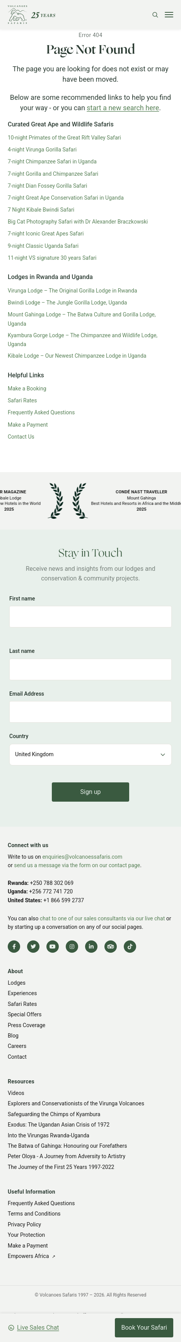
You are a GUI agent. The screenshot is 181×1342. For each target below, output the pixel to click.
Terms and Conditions (34, 1214)
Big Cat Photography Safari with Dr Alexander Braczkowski (78, 222)
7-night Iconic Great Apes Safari (46, 233)
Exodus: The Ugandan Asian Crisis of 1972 (58, 1125)
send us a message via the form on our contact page (77, 865)
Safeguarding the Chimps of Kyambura (54, 1114)
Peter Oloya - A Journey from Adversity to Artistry (66, 1156)
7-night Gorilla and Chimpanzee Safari (53, 174)
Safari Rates (22, 400)
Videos (16, 1093)
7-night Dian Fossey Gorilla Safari (47, 186)
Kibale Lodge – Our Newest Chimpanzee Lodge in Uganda (77, 356)
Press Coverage (26, 1025)
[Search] (155, 14)
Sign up (90, 791)
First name (22, 598)
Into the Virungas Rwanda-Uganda (48, 1135)
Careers (17, 1046)
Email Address (26, 693)
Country (18, 736)
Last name (22, 651)
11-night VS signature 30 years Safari (52, 258)
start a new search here (123, 108)
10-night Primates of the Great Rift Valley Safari (64, 138)
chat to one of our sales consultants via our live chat (102, 918)
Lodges (17, 983)
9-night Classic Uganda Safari (43, 246)
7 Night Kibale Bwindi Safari (41, 210)
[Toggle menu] (169, 14)
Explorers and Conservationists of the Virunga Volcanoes (76, 1103)
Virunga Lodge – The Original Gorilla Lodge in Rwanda (72, 291)
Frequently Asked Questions (41, 412)
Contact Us (21, 437)
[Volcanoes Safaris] (31, 14)
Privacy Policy (24, 1224)
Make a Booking (27, 388)
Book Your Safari (144, 1327)
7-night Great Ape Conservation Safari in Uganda (66, 198)
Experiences (22, 994)
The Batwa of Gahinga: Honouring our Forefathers (67, 1146)
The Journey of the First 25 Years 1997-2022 (61, 1167)
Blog (13, 1036)
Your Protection (26, 1235)
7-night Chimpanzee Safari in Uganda (52, 161)
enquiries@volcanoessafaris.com (82, 857)
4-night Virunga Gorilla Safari (42, 149)
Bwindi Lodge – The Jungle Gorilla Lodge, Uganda (67, 302)
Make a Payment (28, 425)
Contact (17, 1057)
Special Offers (24, 1014)
